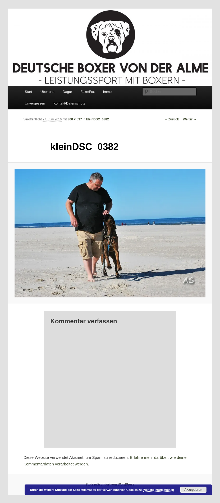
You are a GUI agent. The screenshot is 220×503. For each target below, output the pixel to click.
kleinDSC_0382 (97, 119)
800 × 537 (75, 119)
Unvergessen (35, 103)
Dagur (67, 92)
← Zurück (171, 119)
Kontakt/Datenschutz (69, 103)
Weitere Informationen (158, 489)
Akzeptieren (193, 490)
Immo (107, 92)
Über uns (47, 92)
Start (28, 92)
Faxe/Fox (87, 92)
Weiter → (190, 119)
